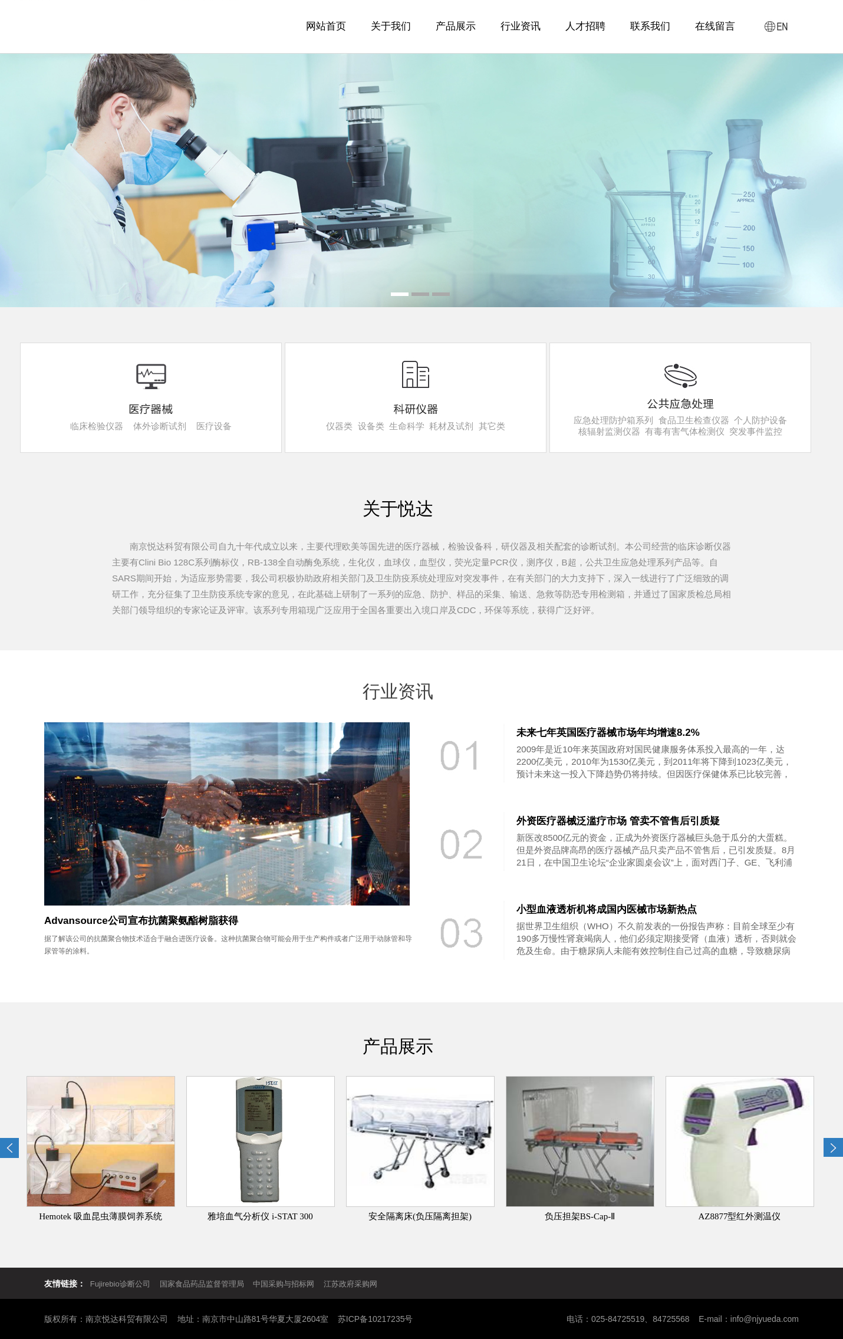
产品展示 (456, 26)
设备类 (371, 426)
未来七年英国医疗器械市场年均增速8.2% (608, 732)
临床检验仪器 (96, 426)
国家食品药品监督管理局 (206, 1283)
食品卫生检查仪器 (693, 420)
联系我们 (650, 26)
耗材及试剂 (451, 426)
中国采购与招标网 (283, 1283)
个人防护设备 (760, 420)
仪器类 (339, 426)
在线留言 (715, 26)
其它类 (492, 426)
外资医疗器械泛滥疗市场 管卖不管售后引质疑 (618, 821)
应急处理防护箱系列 (613, 420)
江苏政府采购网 (350, 1283)
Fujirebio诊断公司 (120, 1283)
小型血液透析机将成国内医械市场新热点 (606, 909)
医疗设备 (214, 426)
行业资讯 (520, 26)
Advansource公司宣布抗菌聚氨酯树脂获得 (141, 920)
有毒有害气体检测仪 (685, 431)
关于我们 (391, 26)
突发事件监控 (755, 431)
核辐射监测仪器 (609, 431)
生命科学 (406, 426)
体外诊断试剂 (159, 426)
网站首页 (326, 26)
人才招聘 (585, 26)
